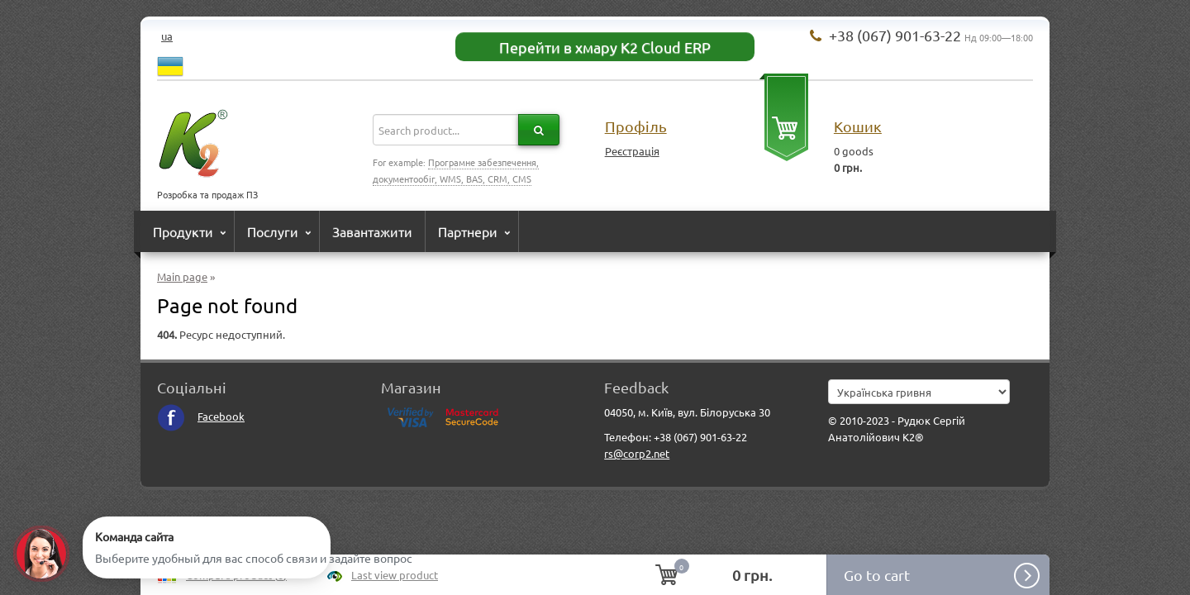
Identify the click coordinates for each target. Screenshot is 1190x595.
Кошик (858, 126)
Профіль (636, 126)
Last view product (394, 575)
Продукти (183, 231)
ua (167, 36)
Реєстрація (632, 151)
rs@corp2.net (636, 453)
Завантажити (372, 231)
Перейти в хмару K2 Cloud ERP (605, 46)
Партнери (467, 231)
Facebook (201, 416)
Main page (182, 276)
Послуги (272, 231)
